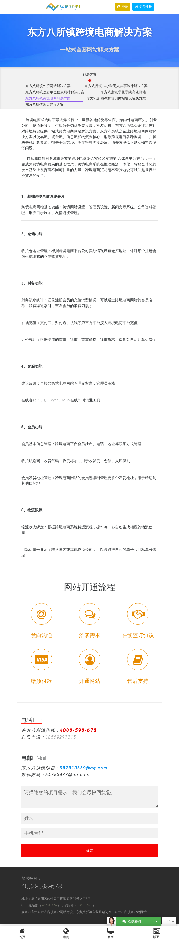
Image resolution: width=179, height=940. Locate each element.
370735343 (85, 905)
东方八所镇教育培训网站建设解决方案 (116, 98)
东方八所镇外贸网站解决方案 (48, 86)
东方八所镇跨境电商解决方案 (48, 98)
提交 (89, 850)
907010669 (49, 905)
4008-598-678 (41, 886)
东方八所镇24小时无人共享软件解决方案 (116, 86)
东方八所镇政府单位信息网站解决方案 (55, 92)
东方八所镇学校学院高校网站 (123, 92)
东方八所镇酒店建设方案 (44, 104)
